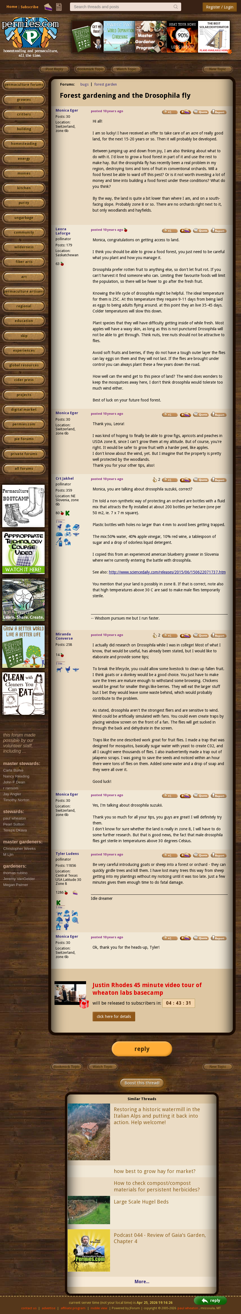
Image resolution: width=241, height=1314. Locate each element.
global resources (24, 365)
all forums (24, 469)
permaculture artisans (24, 292)
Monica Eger (67, 110)
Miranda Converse (64, 636)
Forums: (67, 84)
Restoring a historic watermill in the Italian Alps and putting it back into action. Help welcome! (157, 1115)
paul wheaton (188, 1308)
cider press (24, 380)
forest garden (105, 84)
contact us (29, 1308)
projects (24, 395)
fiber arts (24, 262)
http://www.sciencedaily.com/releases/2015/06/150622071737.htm (167, 572)
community (24, 232)
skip (24, 336)
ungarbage (23, 218)
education (24, 321)
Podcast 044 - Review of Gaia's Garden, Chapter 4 (160, 1238)
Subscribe (29, 7)
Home (11, 7)
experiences (24, 351)
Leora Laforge (63, 231)
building (24, 129)
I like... (60, 521)
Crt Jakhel (65, 478)
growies (24, 100)
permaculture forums (24, 85)
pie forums (24, 439)
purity (24, 203)
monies (23, 173)
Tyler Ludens (67, 854)
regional (23, 306)
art (24, 277)
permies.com (23, 424)
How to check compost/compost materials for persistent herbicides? (157, 1186)
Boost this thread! (141, 1082)
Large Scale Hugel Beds (141, 1202)
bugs (84, 84)
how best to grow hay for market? (155, 1171)
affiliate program (73, 1308)
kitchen (24, 188)
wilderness (24, 247)
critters (24, 114)
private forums (24, 454)
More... (142, 1281)
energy (24, 159)
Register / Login (219, 7)
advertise (48, 1308)
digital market (24, 410)
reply (142, 1048)
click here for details (114, 1016)
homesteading (24, 144)
